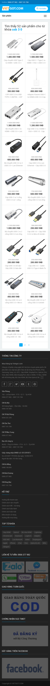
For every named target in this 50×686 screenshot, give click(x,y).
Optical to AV (35, 543)
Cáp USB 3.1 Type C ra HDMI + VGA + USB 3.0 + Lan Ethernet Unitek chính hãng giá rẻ (36, 61)
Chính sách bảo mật (9, 511)
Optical (16, 532)
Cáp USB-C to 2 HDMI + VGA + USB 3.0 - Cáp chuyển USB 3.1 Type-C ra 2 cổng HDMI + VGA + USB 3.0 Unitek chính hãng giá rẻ (36, 130)
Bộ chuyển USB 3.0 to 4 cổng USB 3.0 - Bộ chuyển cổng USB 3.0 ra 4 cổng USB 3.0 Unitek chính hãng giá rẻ (13, 335)
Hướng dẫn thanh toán (10, 500)
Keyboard (18, 536)
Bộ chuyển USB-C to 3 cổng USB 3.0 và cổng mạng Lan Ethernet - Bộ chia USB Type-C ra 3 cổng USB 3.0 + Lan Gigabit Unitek (36, 198)
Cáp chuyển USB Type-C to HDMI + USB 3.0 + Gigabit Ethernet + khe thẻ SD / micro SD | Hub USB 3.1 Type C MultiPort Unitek (13, 61)
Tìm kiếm (41, 8)
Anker (27, 539)
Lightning (38, 532)
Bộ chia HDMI (27, 532)
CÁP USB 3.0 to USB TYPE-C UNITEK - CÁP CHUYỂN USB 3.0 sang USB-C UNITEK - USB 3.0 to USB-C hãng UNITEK (14, 95)
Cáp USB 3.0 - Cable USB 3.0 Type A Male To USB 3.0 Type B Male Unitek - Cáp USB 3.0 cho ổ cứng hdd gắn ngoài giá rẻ (36, 267)
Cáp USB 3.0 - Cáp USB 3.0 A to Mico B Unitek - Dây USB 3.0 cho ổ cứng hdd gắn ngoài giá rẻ (36, 232)
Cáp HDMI (7, 532)
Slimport (6, 547)
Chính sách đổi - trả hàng (11, 505)
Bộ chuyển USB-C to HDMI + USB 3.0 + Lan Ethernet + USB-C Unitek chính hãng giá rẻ (13, 130)
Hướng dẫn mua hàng (9, 517)
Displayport (37, 539)
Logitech (28, 536)
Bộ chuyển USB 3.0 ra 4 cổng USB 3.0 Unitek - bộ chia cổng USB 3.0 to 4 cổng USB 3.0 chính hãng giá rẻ (36, 335)
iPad (19, 543)
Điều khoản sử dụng (9, 514)
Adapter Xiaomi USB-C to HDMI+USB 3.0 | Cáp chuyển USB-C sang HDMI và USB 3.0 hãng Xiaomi (36, 95)
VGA (26, 543)
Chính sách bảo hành (9, 508)
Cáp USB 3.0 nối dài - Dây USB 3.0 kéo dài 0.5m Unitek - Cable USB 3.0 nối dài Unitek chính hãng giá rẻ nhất (13, 267)
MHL (44, 543)
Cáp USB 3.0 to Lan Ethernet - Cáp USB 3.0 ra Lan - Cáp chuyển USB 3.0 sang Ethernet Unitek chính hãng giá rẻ (36, 164)
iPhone (12, 543)
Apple (5, 543)
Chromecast (7, 536)
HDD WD (6, 539)
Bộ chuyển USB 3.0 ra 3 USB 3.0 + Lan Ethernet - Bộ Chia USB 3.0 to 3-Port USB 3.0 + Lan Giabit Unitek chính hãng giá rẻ (13, 164)
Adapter (37, 536)
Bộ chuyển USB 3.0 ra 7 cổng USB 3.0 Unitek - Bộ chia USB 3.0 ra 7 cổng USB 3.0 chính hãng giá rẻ (36, 301)
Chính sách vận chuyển (10, 502)
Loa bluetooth (17, 539)
